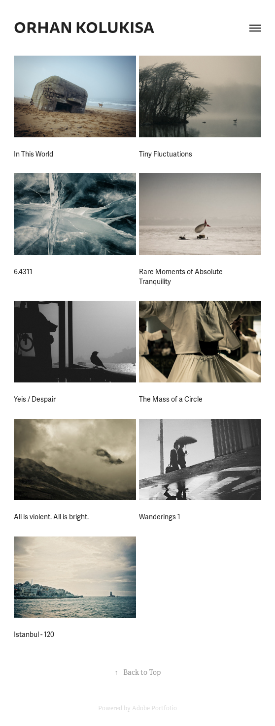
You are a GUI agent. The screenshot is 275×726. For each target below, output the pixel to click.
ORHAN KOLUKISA (84, 27)
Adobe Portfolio (154, 708)
